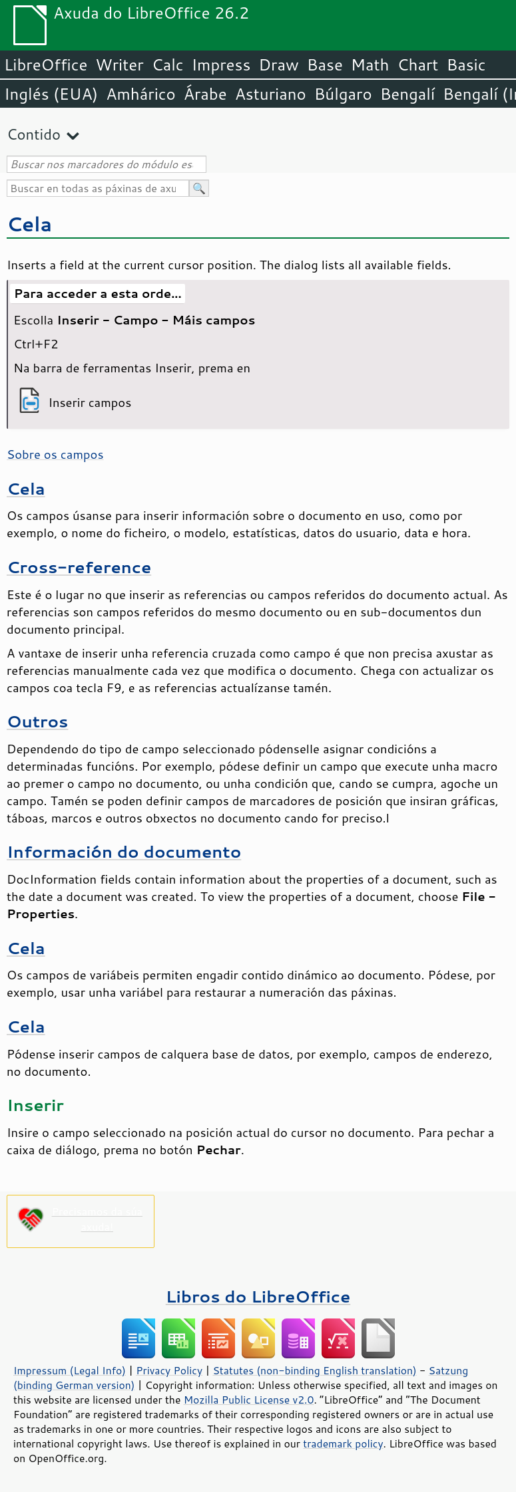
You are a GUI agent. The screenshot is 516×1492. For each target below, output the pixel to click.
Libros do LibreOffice (258, 1296)
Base (325, 64)
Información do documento (124, 851)
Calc (168, 64)
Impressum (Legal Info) (69, 1370)
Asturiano (270, 93)
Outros (37, 721)
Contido (34, 134)
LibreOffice (45, 64)
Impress (221, 64)
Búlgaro (343, 93)
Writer (119, 64)
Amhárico (140, 93)
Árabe (205, 93)
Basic (465, 64)
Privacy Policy (169, 1370)
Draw (278, 64)
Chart (417, 64)
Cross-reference (79, 566)
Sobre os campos (55, 454)
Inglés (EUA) (51, 93)
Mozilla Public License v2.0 (249, 1399)
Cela (29, 223)
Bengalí (407, 93)
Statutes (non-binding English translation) (314, 1370)
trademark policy (343, 1443)
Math (370, 64)
